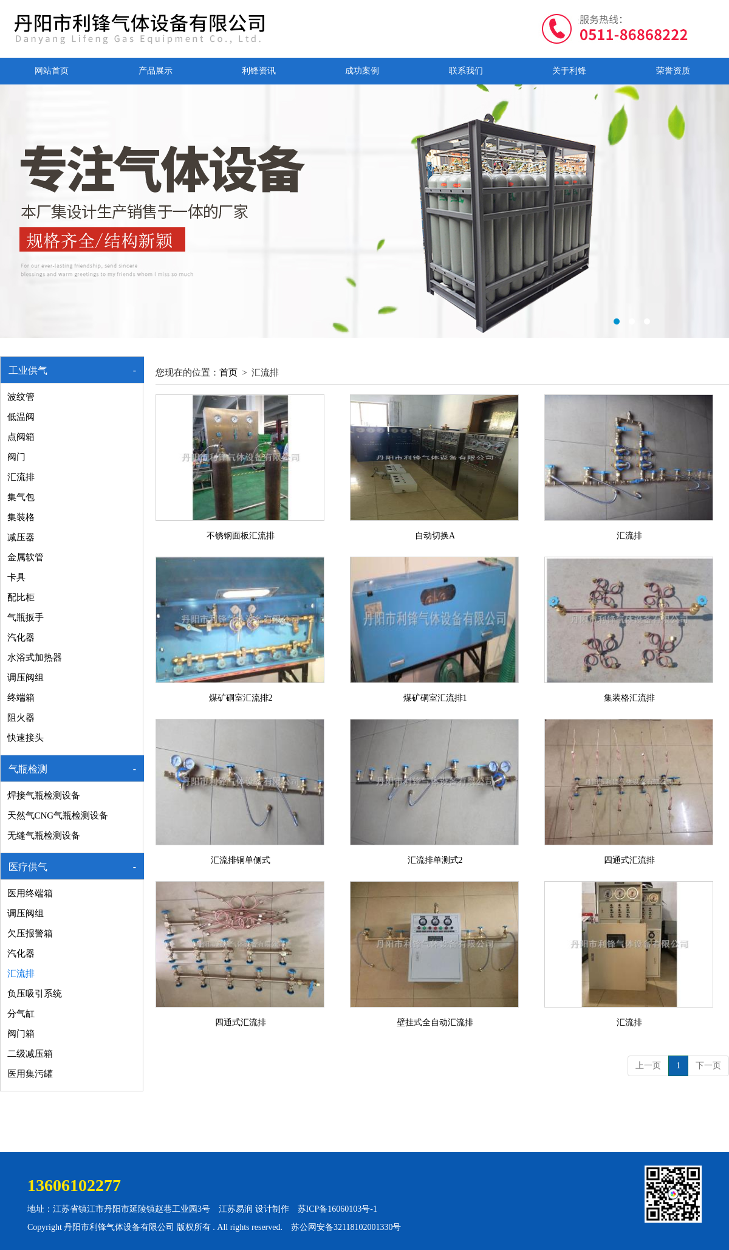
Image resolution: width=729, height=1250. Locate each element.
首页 (228, 372)
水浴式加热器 (34, 657)
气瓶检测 (28, 769)
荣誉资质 (673, 70)
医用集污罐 (30, 1074)
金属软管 (25, 557)
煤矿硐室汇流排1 (435, 697)
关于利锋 (569, 70)
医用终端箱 (30, 893)
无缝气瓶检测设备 (43, 835)
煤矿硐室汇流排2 (241, 697)
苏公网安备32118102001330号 (346, 1227)
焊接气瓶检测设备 (43, 795)
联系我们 (466, 70)
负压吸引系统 (34, 993)
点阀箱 (21, 437)
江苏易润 (236, 1209)
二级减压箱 (30, 1054)
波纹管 (21, 397)
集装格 (21, 517)
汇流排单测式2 (435, 860)
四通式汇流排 (629, 860)
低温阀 (21, 417)
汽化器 (21, 637)
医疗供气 (28, 867)
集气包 (21, 497)
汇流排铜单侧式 (240, 860)
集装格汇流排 (629, 697)
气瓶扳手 (25, 617)
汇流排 (21, 477)
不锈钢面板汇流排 (241, 535)
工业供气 (28, 370)
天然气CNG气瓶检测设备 (58, 815)
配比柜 (21, 597)
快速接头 (25, 738)
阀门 (16, 457)
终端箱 (21, 697)
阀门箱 (21, 1034)
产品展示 (156, 70)
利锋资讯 (259, 70)
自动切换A (435, 535)
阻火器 (21, 718)
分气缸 (21, 1013)
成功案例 (362, 70)
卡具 (16, 577)
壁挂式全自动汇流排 (435, 1022)
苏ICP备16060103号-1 (337, 1209)
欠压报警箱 (30, 933)
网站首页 (52, 70)
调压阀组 (25, 677)
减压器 (21, 537)
